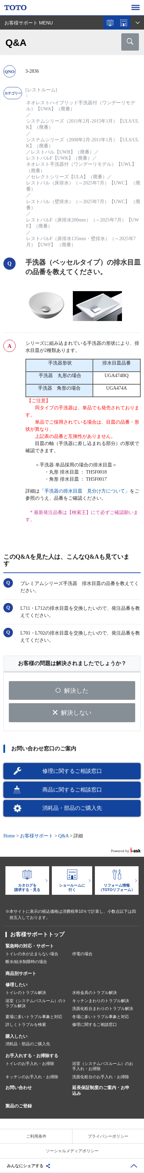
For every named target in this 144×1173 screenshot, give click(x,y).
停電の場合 (82, 954)
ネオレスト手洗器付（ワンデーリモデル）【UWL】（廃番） (81, 167)
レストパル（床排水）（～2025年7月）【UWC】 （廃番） (83, 186)
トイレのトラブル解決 (25, 992)
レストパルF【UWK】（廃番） (59, 158)
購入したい (16, 1036)
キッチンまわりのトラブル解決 (100, 1000)
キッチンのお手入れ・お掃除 (31, 1076)
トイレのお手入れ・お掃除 (29, 1063)
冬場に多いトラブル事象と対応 (100, 1016)
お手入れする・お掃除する (31, 1055)
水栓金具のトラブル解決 (94, 992)
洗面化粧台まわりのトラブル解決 (102, 1008)
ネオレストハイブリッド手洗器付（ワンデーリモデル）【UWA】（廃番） (80, 105)
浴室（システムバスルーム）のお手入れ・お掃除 (102, 1066)
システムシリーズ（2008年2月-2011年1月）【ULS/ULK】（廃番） (82, 142)
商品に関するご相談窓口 (72, 790)
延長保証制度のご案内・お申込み (100, 1090)
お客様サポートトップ (37, 934)
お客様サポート (36, 835)
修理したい (16, 984)
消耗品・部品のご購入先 (72, 808)
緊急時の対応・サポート (29, 945)
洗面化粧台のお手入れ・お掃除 (100, 1076)
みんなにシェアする (25, 1165)
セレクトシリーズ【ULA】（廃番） (69, 176)
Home (9, 835)
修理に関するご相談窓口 (72, 771)
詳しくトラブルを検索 (25, 1024)
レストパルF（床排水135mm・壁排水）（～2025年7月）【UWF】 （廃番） (81, 241)
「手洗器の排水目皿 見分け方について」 (85, 491)
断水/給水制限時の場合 (26, 961)
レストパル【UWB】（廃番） (62, 152)
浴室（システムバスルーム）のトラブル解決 (35, 1003)
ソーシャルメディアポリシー (72, 1151)
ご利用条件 (36, 1136)
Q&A (63, 835)
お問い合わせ (18, 1087)
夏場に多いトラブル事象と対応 (33, 1016)
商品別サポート (20, 973)
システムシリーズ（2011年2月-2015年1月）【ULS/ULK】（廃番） (82, 124)
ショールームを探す (123, 23)
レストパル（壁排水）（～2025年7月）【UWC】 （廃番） (83, 204)
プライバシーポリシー (108, 1136)
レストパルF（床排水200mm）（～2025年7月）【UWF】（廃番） (82, 223)
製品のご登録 (18, 1105)
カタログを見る (110, 23)
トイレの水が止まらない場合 (31, 954)
